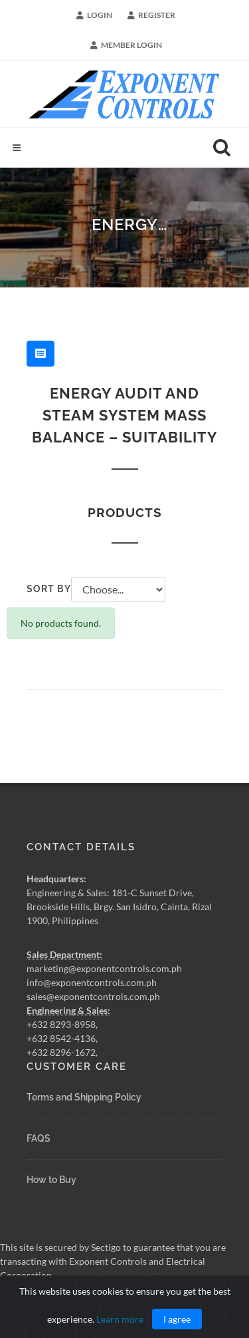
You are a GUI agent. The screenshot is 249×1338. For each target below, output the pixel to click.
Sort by (49, 589)
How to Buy (51, 1179)
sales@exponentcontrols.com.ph (93, 995)
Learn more (119, 1319)
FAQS (38, 1138)
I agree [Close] (177, 1319)
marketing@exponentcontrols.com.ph (104, 967)
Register (151, 15)
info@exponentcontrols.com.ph (92, 981)
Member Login (126, 45)
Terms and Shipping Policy (84, 1097)
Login (94, 15)
